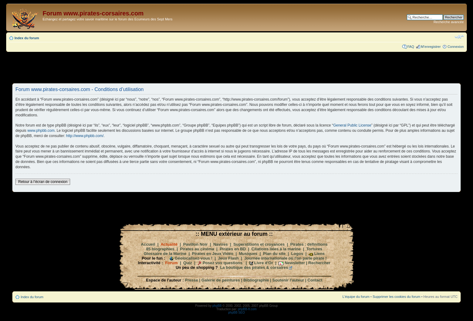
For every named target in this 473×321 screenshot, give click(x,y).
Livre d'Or (263, 263)
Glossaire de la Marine (165, 253)
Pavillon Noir (195, 244)
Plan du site (274, 253)
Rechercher (319, 263)
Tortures (314, 249)
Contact (315, 280)
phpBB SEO (236, 312)
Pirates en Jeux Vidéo (212, 253)
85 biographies (160, 249)
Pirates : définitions (309, 244)
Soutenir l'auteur (288, 280)
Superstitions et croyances (259, 244)
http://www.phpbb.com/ (84, 136)
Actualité (169, 244)
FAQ (410, 46)
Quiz (187, 263)
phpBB (217, 305)
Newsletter (295, 263)
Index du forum (27, 38)
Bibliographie (256, 280)
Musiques (248, 253)
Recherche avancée (448, 22)
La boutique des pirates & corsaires (254, 267)
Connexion (455, 46)
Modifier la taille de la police (459, 37)
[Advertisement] (236, 67)
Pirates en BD (233, 249)
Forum (171, 263)
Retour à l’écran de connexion (42, 182)
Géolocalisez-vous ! (193, 258)
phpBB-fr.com (247, 309)
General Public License (352, 125)
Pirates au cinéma (197, 249)
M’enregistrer (431, 46)
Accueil (148, 244)
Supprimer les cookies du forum (397, 296)
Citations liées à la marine (276, 249)
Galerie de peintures (220, 280)
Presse (191, 280)
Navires (220, 244)
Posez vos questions (222, 263)
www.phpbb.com (41, 130)
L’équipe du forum (355, 296)
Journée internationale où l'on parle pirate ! (285, 258)
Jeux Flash (228, 258)
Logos (297, 253)
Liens (319, 253)
